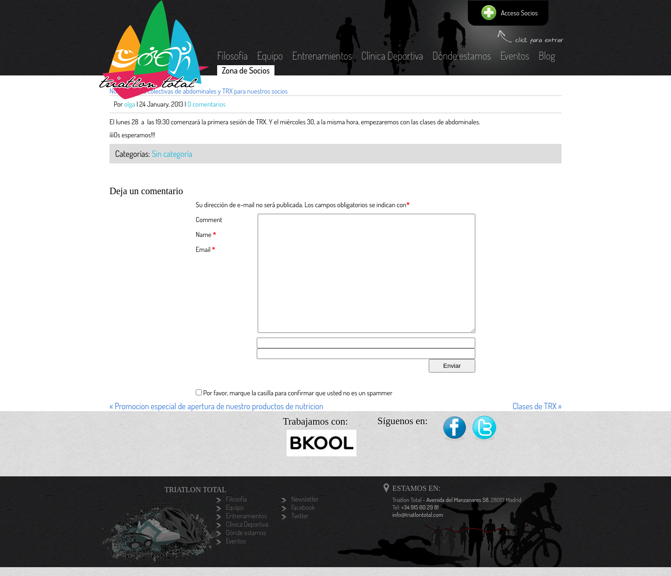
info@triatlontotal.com (417, 514)
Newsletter (305, 499)
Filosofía (232, 55)
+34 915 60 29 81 (419, 507)
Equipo (270, 55)
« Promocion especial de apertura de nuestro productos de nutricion (216, 406)
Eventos (514, 55)
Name (204, 234)
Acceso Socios (519, 12)
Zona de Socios (246, 70)
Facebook (454, 428)
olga (130, 104)
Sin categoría (172, 154)
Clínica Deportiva (392, 55)
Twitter (485, 428)
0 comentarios (206, 104)
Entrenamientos (322, 55)
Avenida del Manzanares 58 (457, 499)
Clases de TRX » (537, 406)
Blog (547, 55)
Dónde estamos (461, 55)
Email (203, 249)
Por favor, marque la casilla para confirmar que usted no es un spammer (294, 392)
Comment (209, 219)
